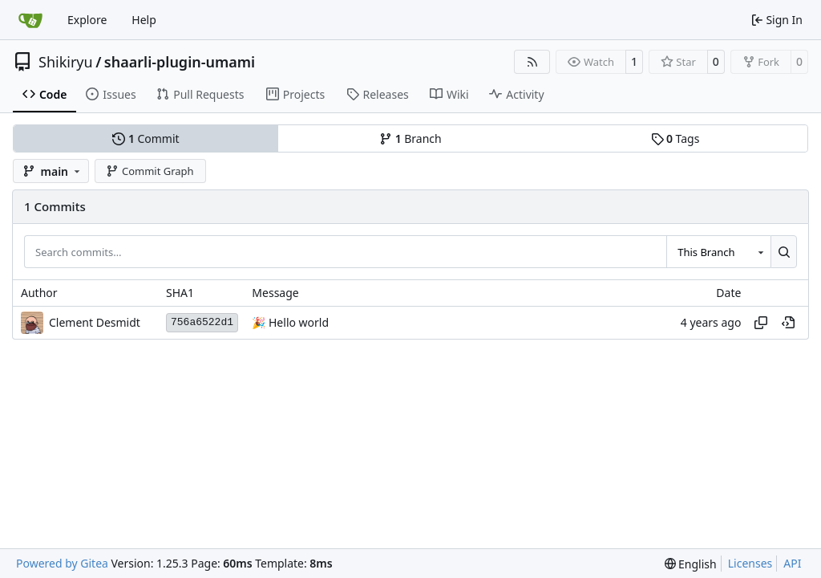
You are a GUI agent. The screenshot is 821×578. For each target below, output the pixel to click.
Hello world (297, 322)
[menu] (691, 564)
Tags (675, 138)
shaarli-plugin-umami (179, 62)
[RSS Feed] (532, 62)
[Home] (30, 20)
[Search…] (783, 251)
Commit (145, 138)
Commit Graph (149, 171)
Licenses (750, 563)
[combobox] (718, 251)
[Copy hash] (761, 323)
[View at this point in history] (788, 323)
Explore (87, 19)
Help (143, 19)
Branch (410, 138)
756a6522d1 (202, 322)
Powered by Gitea (62, 563)
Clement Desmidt (94, 322)
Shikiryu (65, 62)
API (792, 563)
